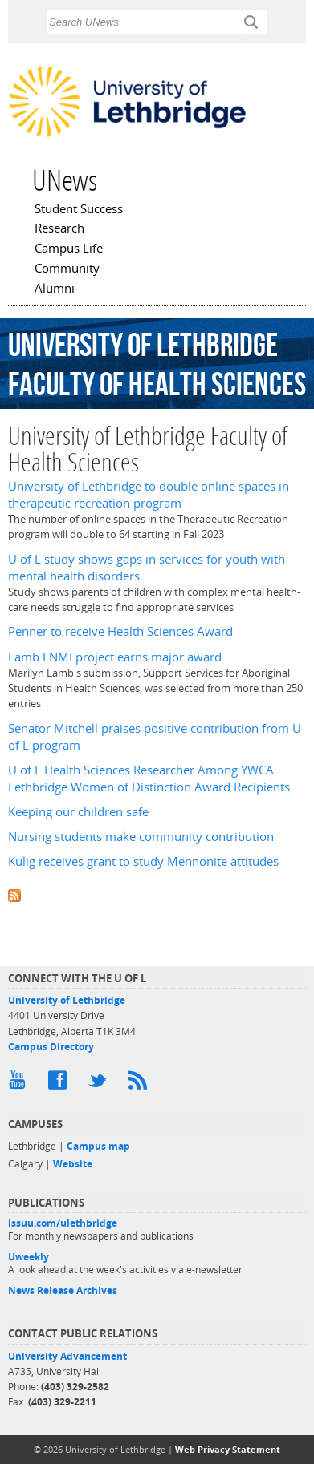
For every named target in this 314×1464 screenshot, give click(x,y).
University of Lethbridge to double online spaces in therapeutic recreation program (148, 495)
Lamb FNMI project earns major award (115, 657)
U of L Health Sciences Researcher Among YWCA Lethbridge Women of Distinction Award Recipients (149, 778)
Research (59, 229)
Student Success (79, 210)
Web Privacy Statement (227, 1449)
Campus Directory (51, 1047)
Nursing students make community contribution (141, 836)
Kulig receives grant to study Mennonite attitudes (143, 861)
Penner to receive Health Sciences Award (120, 631)
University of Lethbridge (66, 1000)
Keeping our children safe (78, 811)
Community (67, 269)
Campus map (98, 1146)
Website (72, 1164)
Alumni (55, 289)
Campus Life (69, 249)
